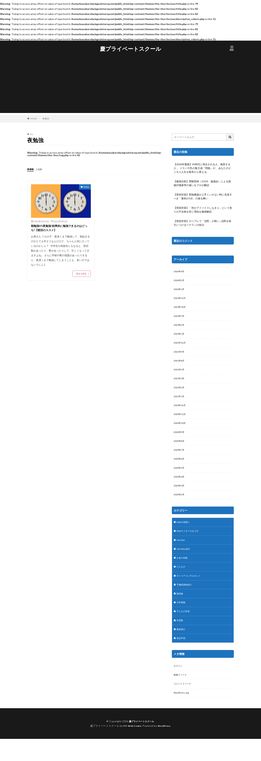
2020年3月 (180, 498)
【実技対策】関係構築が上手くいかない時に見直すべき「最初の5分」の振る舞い (203, 196)
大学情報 (182, 620)
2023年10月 (180, 309)
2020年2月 (180, 507)
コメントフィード (184, 705)
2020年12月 (180, 413)
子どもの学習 (184, 629)
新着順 (31, 169)
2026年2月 (180, 281)
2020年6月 (180, 469)
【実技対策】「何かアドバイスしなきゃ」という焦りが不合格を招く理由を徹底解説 (203, 209)
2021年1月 (180, 403)
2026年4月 (180, 271)
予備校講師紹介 (185, 601)
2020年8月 (180, 451)
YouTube (182, 554)
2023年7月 (180, 318)
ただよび (182, 582)
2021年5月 (180, 375)
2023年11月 (180, 300)
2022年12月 (180, 347)
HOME (33, 118)
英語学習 (182, 658)
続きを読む (81, 274)
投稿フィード (181, 695)
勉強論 (86, 187)
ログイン (179, 686)
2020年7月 (180, 460)
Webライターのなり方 (189, 544)
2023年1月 (180, 337)
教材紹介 (182, 648)
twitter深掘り (184, 535)
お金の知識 (183, 573)
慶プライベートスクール (130, 49)
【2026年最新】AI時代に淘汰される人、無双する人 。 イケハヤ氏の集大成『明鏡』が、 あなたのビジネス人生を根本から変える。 (202, 168)
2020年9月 (180, 441)
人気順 (40, 169)
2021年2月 (180, 394)
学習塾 (180, 639)
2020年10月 (180, 432)
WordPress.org (182, 714)
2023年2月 (180, 328)
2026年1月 (180, 290)
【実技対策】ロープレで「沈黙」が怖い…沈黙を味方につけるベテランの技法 (202, 222)
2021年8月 (180, 366)
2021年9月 (180, 356)
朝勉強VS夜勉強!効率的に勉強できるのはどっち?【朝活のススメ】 (59, 228)
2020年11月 (180, 422)
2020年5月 (180, 479)
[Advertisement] (130, 87)
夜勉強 (45, 118)
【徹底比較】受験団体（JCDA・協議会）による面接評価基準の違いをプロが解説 (202, 183)
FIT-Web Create (131, 747)
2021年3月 (180, 384)
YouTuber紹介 (185, 563)
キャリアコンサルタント (190, 592)
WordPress (165, 747)
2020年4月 (180, 488)
